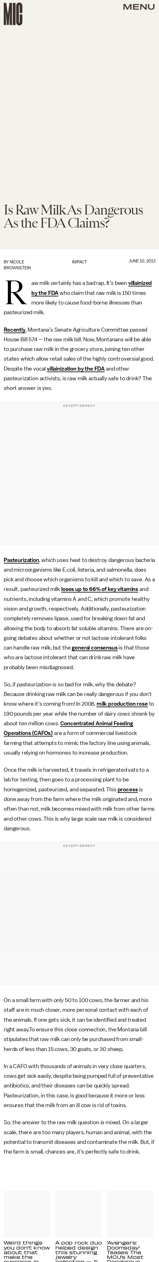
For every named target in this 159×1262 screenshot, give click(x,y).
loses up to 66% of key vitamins (99, 589)
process (128, 789)
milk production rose (122, 704)
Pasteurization (21, 560)
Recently (14, 330)
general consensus (94, 647)
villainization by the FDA (76, 369)
